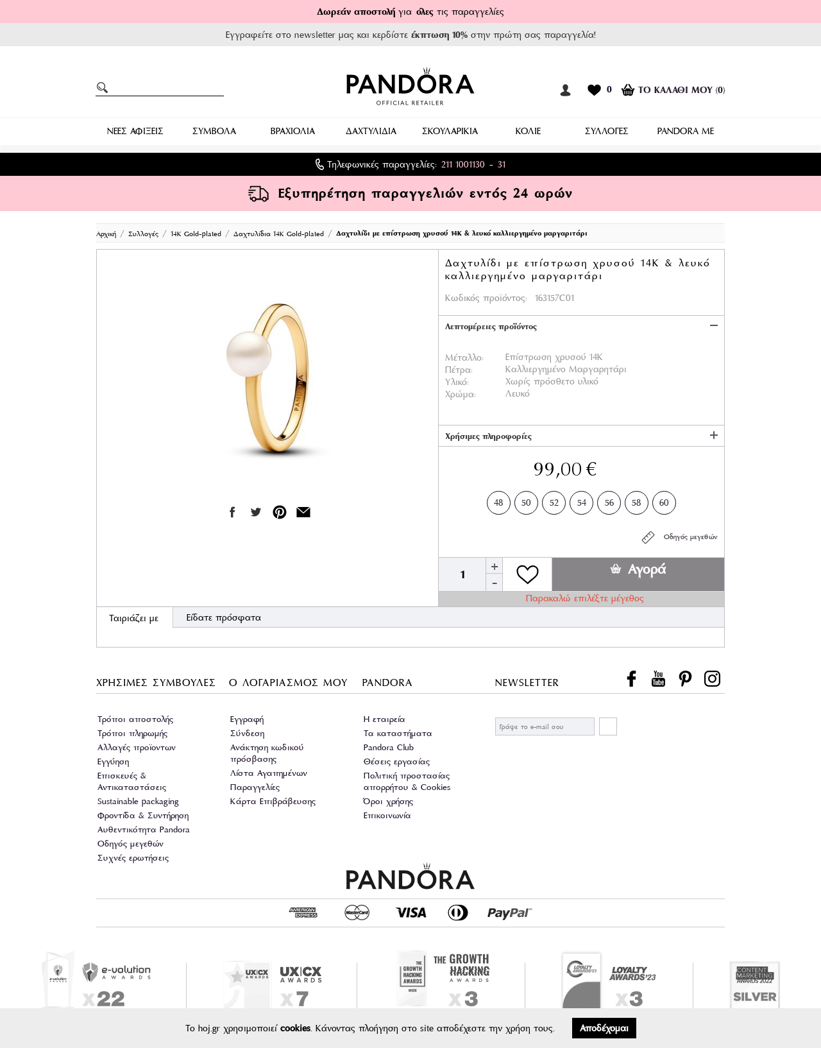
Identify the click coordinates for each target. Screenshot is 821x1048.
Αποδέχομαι (604, 1028)
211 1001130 (463, 164)
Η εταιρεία (384, 719)
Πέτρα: (459, 369)
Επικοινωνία (387, 815)
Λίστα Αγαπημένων (268, 773)
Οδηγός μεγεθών (679, 537)
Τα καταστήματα (398, 733)
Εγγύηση (113, 761)
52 (554, 500)
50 (526, 500)
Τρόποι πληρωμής (132, 733)
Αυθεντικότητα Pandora (143, 829)
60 (664, 500)
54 (581, 500)
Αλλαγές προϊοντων (136, 747)
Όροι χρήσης (388, 801)
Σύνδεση (247, 733)
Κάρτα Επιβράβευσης (273, 801)
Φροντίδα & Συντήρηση (143, 815)
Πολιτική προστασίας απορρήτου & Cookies (407, 781)
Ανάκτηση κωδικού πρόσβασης (267, 753)
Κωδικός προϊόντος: (486, 298)
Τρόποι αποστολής (135, 719)
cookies (295, 1028)
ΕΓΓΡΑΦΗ (608, 726)
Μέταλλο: (464, 357)
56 (609, 500)
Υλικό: (457, 382)
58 (636, 500)
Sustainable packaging (138, 801)
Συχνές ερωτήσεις (133, 857)
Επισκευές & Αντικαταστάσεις (131, 781)
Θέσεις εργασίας (397, 761)
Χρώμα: (460, 394)
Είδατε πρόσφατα (224, 617)
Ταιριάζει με (133, 618)
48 (499, 500)
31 (501, 164)
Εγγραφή (247, 719)
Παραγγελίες (255, 787)
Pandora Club (389, 747)
